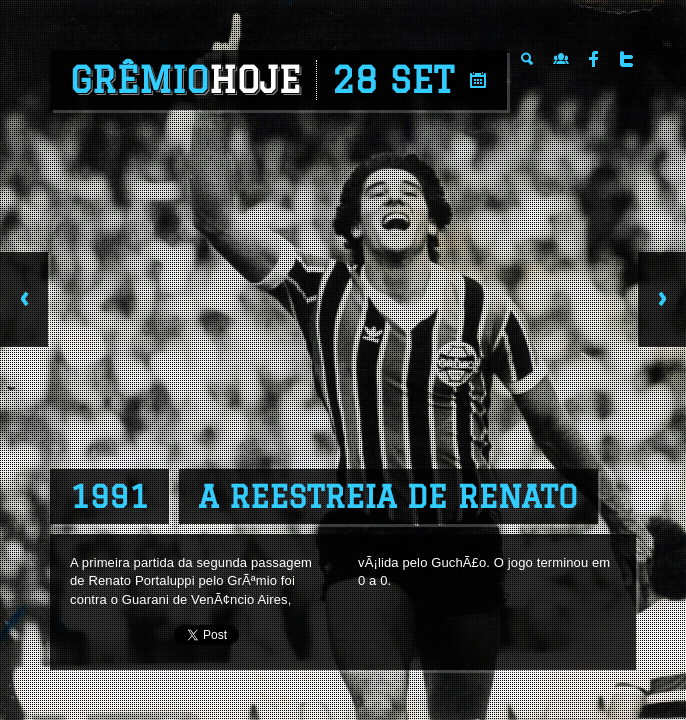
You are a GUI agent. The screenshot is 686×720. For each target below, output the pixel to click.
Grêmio (185, 80)
